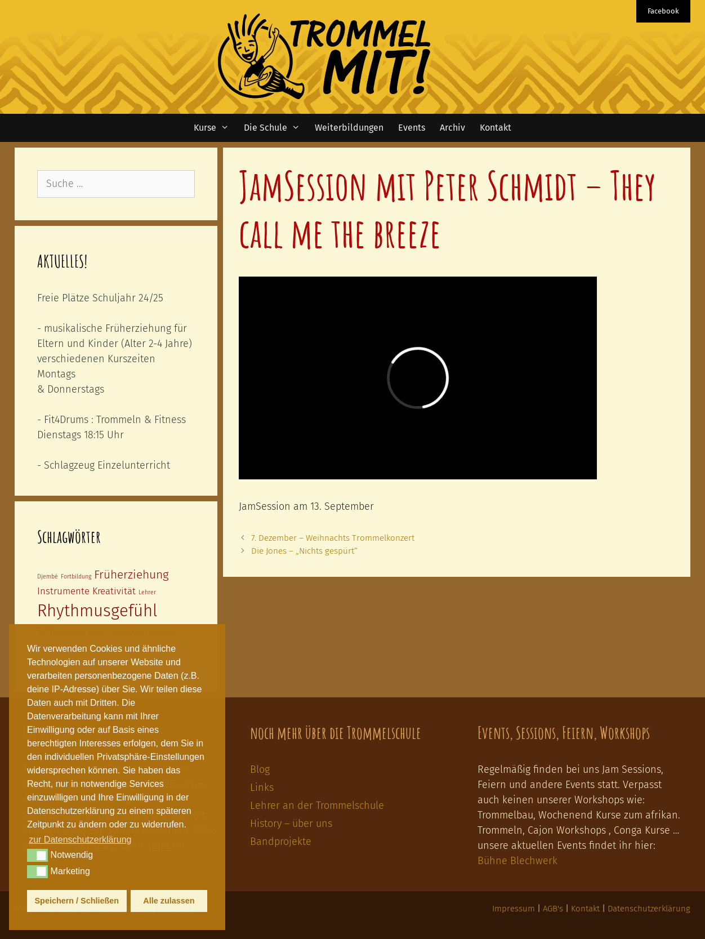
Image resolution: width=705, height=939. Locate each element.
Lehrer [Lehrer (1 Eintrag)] (147, 592)
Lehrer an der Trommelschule (317, 805)
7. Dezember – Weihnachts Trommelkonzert (332, 538)
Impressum (513, 909)
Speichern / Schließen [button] (77, 900)
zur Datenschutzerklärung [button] (80, 839)
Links (262, 787)
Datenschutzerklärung (649, 909)
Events (411, 127)
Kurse (215, 128)
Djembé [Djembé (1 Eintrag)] (47, 576)
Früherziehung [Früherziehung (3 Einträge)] (131, 575)
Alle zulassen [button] (168, 900)
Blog (260, 769)
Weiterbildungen (349, 127)
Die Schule (275, 128)
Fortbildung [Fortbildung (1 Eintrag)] (76, 576)
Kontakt (495, 127)
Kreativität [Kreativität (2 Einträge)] (114, 591)
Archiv (452, 127)
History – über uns (291, 823)
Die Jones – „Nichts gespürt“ (304, 551)
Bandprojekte (280, 841)
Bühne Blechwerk (517, 861)
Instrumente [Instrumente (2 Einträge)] (63, 591)
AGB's (553, 909)
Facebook (663, 11)
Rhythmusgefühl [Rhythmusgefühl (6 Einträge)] (97, 611)
